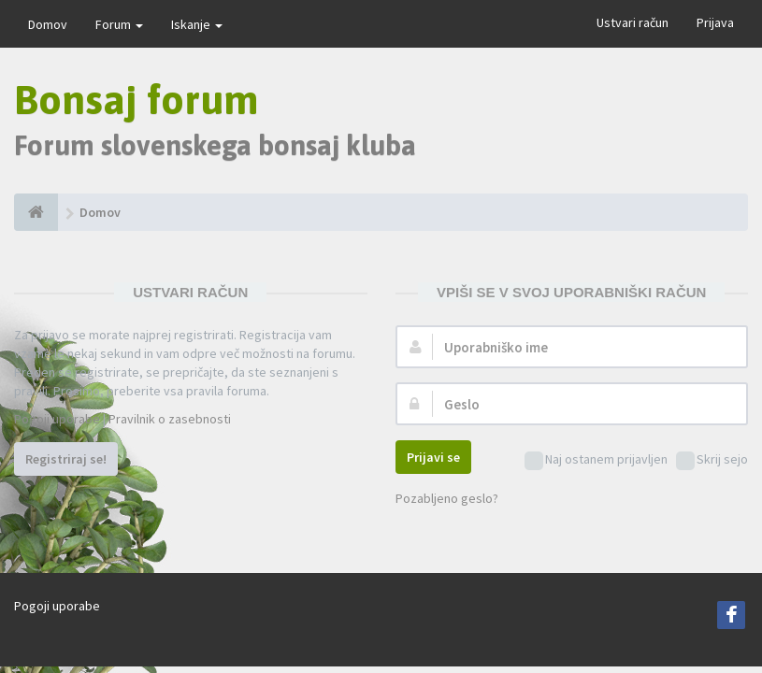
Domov (47, 24)
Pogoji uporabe (57, 418)
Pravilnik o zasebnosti (169, 418)
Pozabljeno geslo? (446, 498)
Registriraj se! (66, 459)
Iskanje (197, 24)
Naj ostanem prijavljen (596, 460)
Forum (119, 24)
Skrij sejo (712, 460)
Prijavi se (433, 457)
